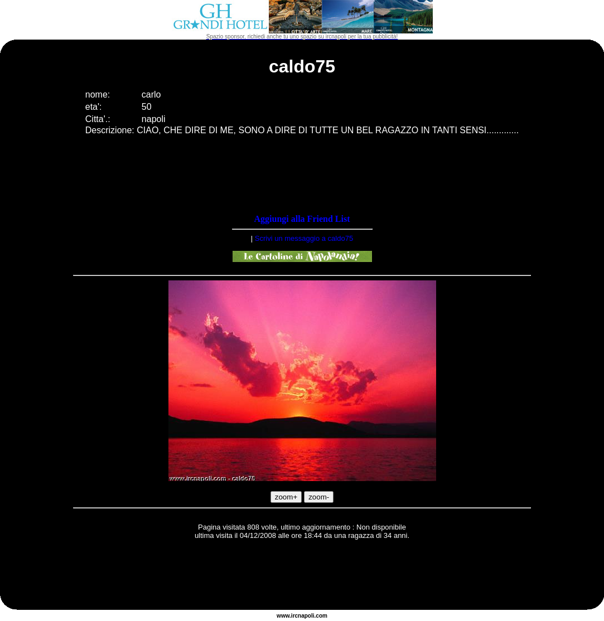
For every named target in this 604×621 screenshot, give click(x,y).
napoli (306, 616)
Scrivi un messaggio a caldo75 (304, 238)
